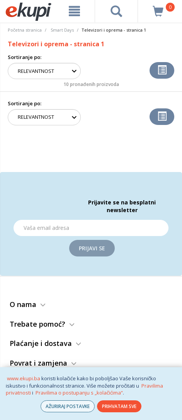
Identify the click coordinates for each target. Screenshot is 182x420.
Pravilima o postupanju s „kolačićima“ (79, 392)
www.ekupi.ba (23, 378)
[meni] (74, 11)
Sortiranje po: (24, 57)
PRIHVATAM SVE (119, 406)
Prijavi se (92, 248)
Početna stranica (25, 30)
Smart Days (62, 30)
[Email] (91, 228)
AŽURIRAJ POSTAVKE (68, 406)
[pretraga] (116, 11)
